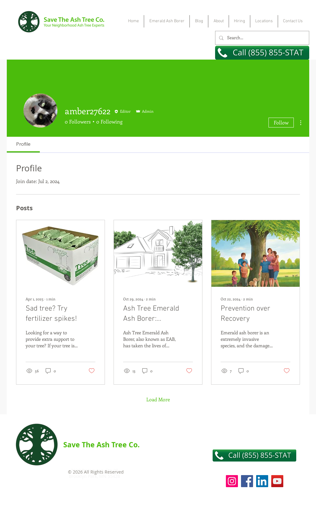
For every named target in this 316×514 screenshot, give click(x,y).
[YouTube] (277, 481)
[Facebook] (247, 481)
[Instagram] (232, 481)
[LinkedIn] (262, 481)
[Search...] (261, 37)
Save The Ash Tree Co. (101, 444)
